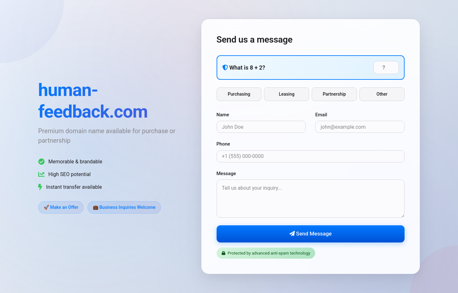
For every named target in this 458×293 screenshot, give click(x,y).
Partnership (334, 94)
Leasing (287, 94)
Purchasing (239, 94)
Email (321, 115)
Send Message (310, 234)
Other (382, 94)
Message (226, 173)
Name (223, 115)
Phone (223, 144)
